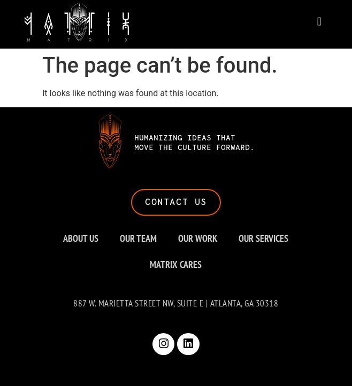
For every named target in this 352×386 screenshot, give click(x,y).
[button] (319, 20)
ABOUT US (80, 238)
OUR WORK (197, 238)
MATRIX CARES (176, 264)
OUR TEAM (138, 238)
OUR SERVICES (263, 238)
